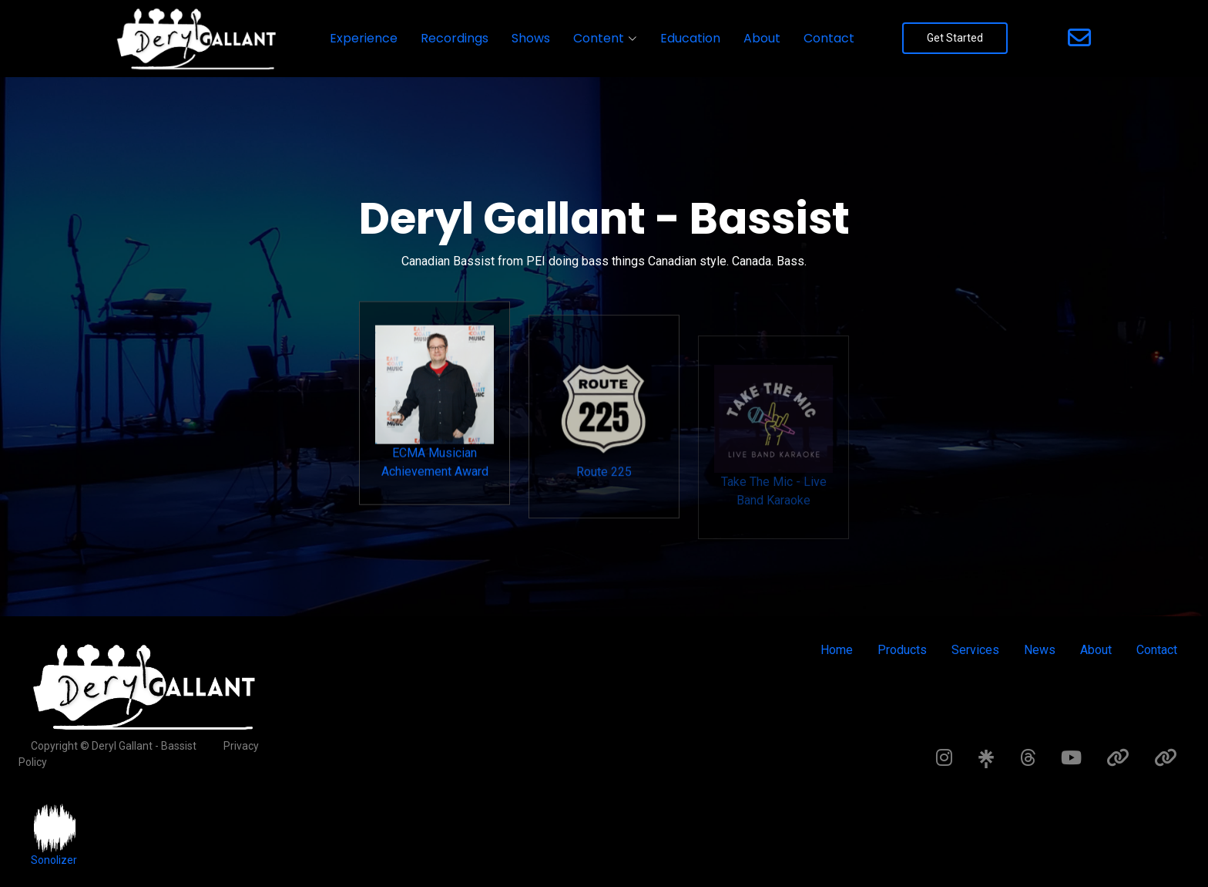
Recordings (454, 38)
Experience (364, 38)
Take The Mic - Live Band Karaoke (773, 465)
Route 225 (604, 446)
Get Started (955, 38)
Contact (829, 38)
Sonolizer (54, 860)
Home (836, 649)
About (761, 38)
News (1039, 649)
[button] (605, 38)
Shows (531, 38)
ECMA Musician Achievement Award (434, 424)
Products (902, 649)
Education (690, 38)
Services (975, 649)
